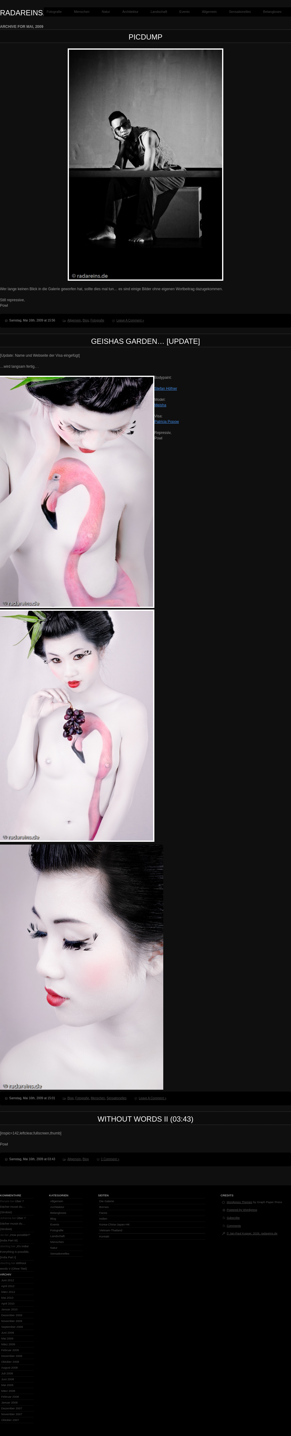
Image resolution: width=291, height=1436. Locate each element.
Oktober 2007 (10, 1420)
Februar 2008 (10, 1396)
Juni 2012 (7, 1280)
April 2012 (7, 1286)
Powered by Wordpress (242, 1209)
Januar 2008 (9, 1402)
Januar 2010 (9, 1309)
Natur (106, 11)
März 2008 (8, 1390)
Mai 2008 (7, 1385)
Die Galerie (106, 1201)
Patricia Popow (166, 422)
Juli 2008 (7, 1373)
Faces (103, 1212)
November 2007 (11, 1414)
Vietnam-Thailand (110, 1230)
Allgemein (209, 11)
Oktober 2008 (10, 1361)
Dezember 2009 (11, 1315)
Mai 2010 (7, 1297)
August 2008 (9, 1367)
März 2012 (8, 1292)
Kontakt (104, 1236)
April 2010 (7, 1303)
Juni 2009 (7, 1332)
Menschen (81, 11)
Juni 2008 (7, 1379)
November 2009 (11, 1321)
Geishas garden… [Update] (145, 341)
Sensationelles (240, 11)
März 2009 (8, 1344)
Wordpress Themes (239, 1202)
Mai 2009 (7, 1338)
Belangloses (272, 11)
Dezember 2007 (11, 1408)
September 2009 (12, 1326)
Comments (234, 1225)
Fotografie (54, 11)
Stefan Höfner (165, 388)
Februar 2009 (10, 1350)
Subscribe (233, 1217)
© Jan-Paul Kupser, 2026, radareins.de (252, 1233)
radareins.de (27, 13)
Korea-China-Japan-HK (114, 1224)
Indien (103, 1218)
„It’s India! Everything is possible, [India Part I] (14, 1251)
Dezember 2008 (11, 1356)
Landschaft (159, 11)
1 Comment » (110, 1159)
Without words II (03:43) (146, 1119)
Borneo (104, 1207)
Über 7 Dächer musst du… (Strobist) (12, 1206)
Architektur (130, 11)
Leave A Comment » (130, 320)
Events (185, 11)
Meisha (160, 405)
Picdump (146, 37)
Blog (86, 320)
